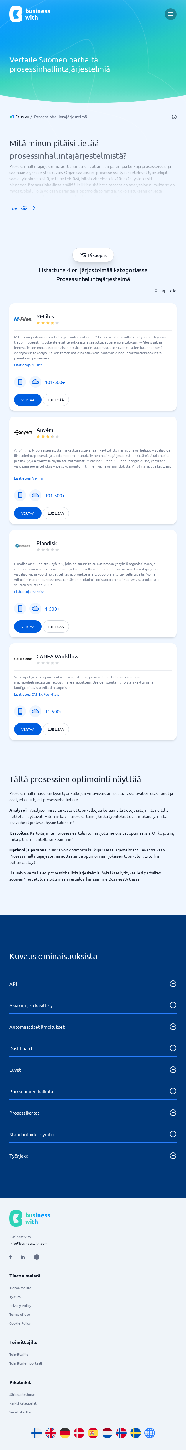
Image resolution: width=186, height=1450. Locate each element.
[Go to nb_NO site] (121, 1433)
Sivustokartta (20, 1412)
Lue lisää (22, 208)
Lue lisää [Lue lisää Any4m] (56, 513)
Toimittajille (18, 1354)
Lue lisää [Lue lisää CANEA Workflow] (56, 729)
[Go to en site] (149, 1433)
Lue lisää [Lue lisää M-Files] (56, 399)
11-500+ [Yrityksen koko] (53, 711)
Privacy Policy (20, 1305)
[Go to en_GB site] (50, 1433)
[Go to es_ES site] (93, 1433)
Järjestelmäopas (22, 1394)
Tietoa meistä (20, 1287)
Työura (15, 1296)
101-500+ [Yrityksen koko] (55, 382)
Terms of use (19, 1314)
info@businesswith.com (28, 1243)
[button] (93, 357)
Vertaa (27, 399)
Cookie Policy (20, 1323)
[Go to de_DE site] (65, 1433)
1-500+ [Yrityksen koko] (52, 609)
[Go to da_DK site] (79, 1433)
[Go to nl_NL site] (107, 1433)
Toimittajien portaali (25, 1363)
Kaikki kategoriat (23, 1403)
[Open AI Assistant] (36, 1256)
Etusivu (22, 116)
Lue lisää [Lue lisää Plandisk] (56, 626)
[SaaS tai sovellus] (35, 382)
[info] (174, 117)
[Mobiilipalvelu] (20, 382)
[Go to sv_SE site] (135, 1433)
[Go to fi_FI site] (36, 1433)
